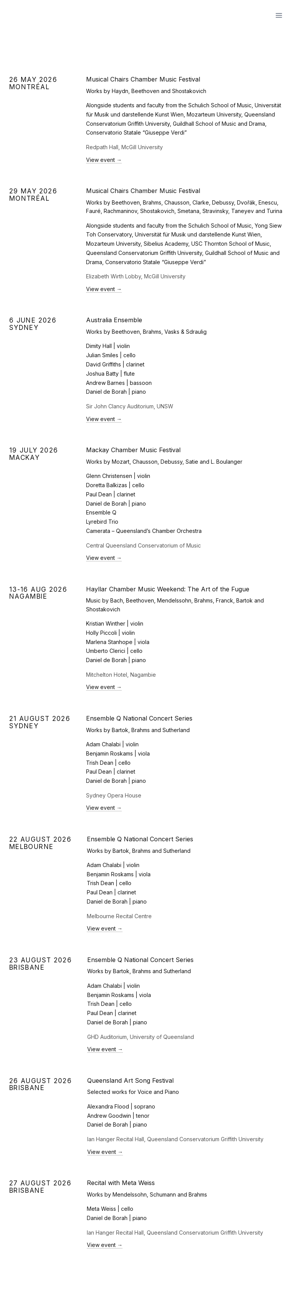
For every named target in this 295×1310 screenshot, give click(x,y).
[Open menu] (279, 15)
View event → (104, 159)
